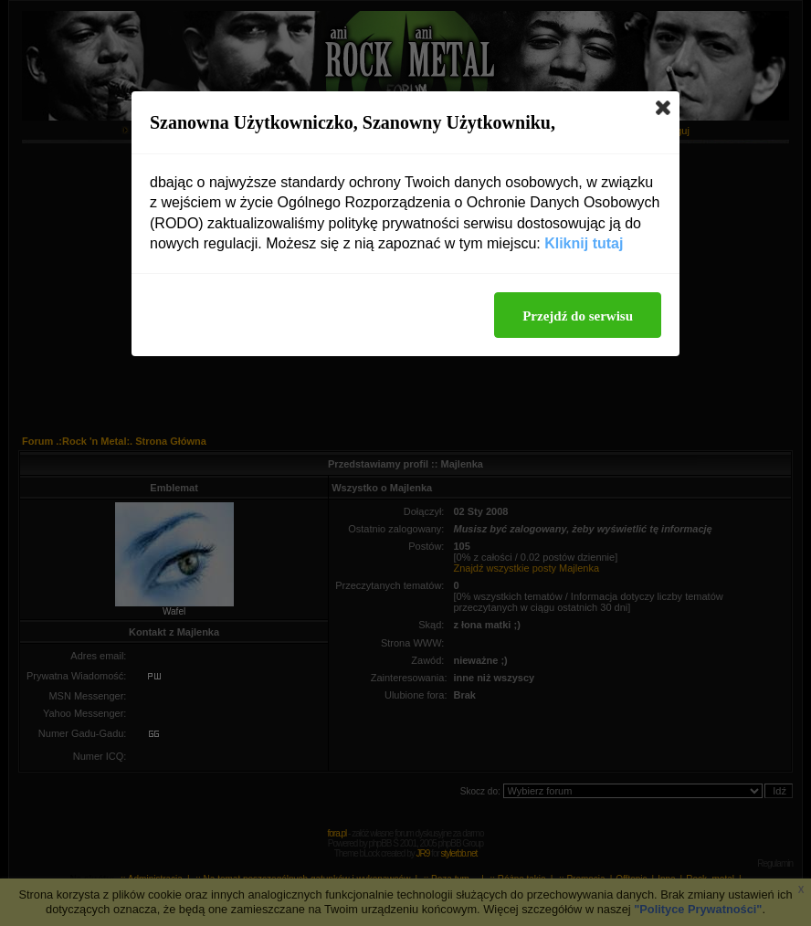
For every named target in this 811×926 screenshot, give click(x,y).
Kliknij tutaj (583, 243)
